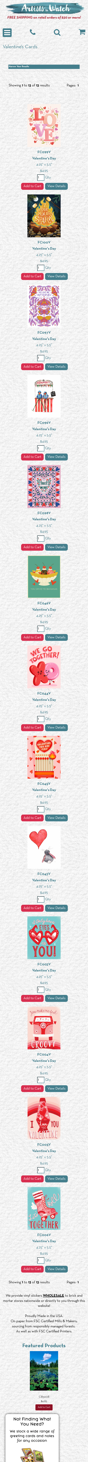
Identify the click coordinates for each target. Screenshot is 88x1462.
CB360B (44, 1397)
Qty (47, 177)
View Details (56, 186)
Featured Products (44, 1345)
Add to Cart (32, 186)
